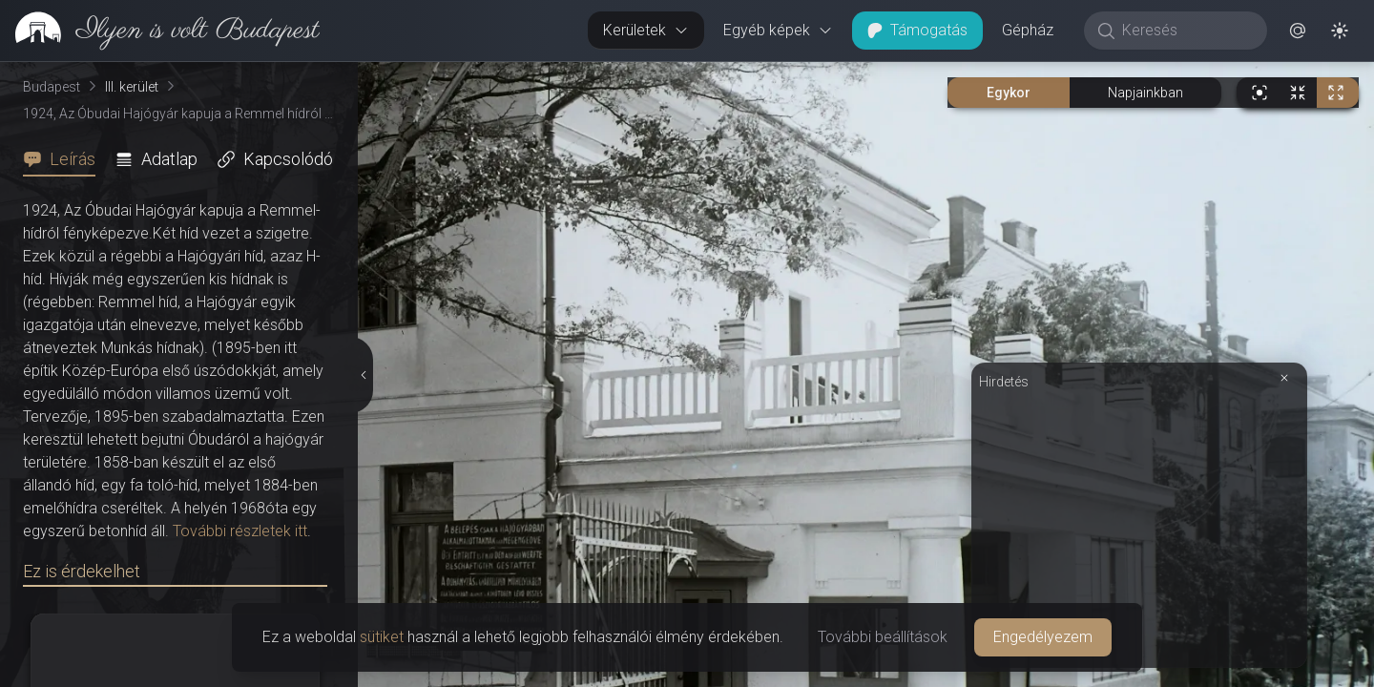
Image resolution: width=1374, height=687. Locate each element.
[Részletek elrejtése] (361, 375)
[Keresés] (1185, 30)
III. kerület (131, 86)
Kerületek (646, 30)
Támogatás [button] (917, 30)
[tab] (65, 159)
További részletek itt (240, 531)
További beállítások (882, 637)
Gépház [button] (1027, 30)
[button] (1298, 30)
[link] (160, 30)
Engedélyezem (1043, 637)
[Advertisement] (1139, 526)
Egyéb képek (778, 30)
